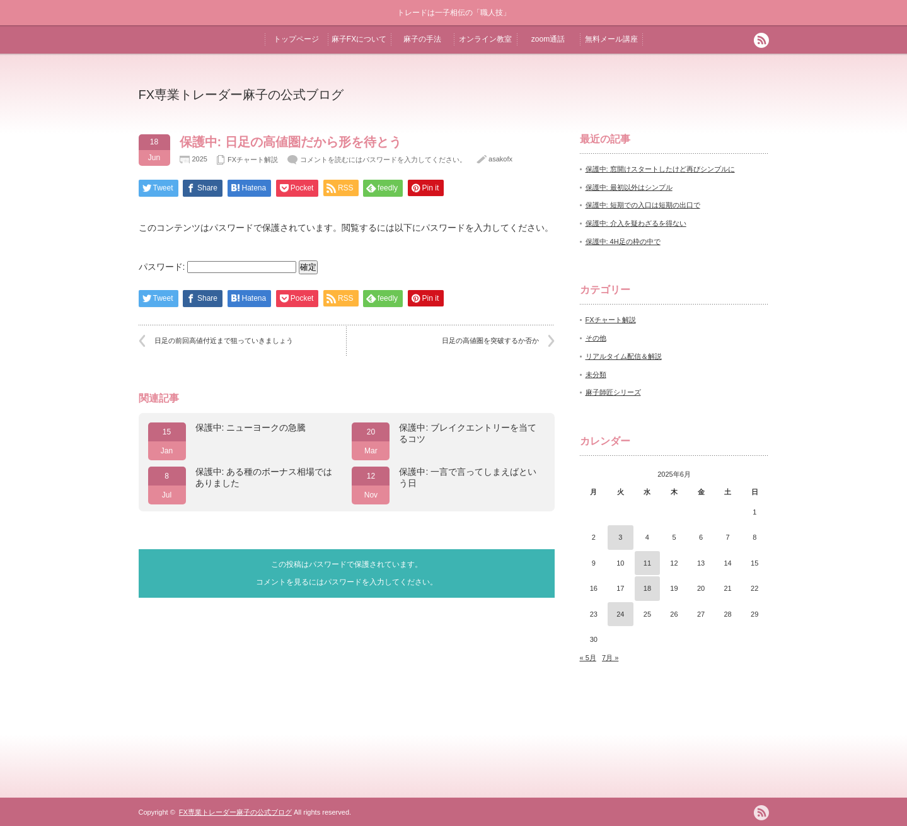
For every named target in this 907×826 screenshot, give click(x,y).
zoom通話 (548, 39)
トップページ (296, 39)
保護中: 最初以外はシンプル (629, 187)
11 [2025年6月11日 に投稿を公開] (647, 563)
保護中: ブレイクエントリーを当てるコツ (467, 433)
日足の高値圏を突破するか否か (490, 340)
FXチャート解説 (253, 159)
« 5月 (588, 657)
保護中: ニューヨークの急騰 (250, 427)
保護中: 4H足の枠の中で (623, 241)
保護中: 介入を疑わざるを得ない (636, 223)
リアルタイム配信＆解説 (624, 356)
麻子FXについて (359, 39)
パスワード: (218, 267)
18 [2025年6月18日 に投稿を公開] (647, 588)
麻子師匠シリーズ (613, 392)
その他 (596, 338)
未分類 (596, 374)
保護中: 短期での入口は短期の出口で (643, 205)
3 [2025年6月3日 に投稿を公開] (620, 537)
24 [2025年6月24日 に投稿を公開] (620, 614)
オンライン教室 (485, 39)
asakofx (500, 159)
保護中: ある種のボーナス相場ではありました (264, 477)
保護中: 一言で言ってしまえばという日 (467, 477)
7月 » (610, 657)
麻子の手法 (422, 39)
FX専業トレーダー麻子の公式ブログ (241, 95)
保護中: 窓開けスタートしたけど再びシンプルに (660, 169)
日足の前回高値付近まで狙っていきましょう (223, 340)
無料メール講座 (611, 39)
